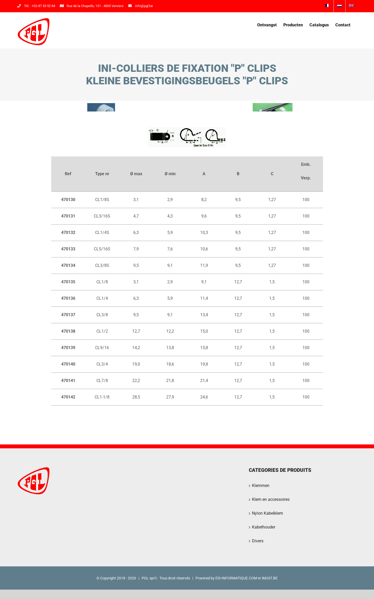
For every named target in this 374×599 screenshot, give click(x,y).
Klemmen (260, 508)
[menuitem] (327, 6)
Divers (257, 563)
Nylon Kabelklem (267, 535)
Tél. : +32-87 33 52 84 (36, 6)
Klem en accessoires (271, 521)
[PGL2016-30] (101, 116)
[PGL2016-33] (272, 116)
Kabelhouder (263, 549)
